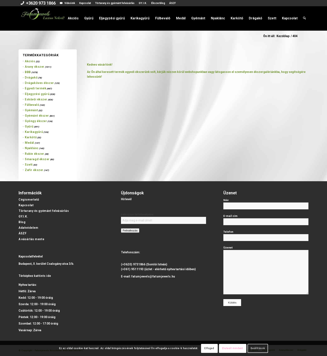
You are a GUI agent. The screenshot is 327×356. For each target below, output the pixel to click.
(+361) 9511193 (132, 269)
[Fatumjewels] (43, 18)
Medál (29, 142)
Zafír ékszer (34, 170)
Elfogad (209, 348)
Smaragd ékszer (37, 159)
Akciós (30, 61)
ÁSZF (172, 3)
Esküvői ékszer (36, 99)
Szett (29, 164)
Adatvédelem (28, 227)
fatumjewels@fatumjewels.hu (153, 276)
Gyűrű (29, 126)
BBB (28, 72)
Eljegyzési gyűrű (37, 94)
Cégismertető (29, 199)
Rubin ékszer (34, 153)
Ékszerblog (158, 3)
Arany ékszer (34, 66)
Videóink (69, 3)
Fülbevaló (32, 104)
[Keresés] (304, 18)
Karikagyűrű (34, 132)
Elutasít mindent (232, 348)
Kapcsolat (85, 3)
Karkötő (31, 137)
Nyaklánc (31, 148)
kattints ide (42, 275)
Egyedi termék (35, 88)
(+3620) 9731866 (133, 264)
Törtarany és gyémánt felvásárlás (115, 3)
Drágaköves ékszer (39, 83)
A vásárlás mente (31, 239)
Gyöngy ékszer (36, 121)
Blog (22, 222)
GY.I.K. (143, 3)
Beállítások (258, 348)
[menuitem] (38, 3)
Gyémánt (31, 110)
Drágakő (31, 77)
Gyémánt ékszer (37, 115)
